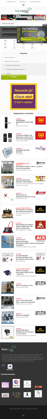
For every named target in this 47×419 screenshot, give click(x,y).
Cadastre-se (23, 2)
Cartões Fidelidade (36, 2)
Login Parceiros (12, 2)
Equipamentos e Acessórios (12, 61)
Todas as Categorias (10, 57)
